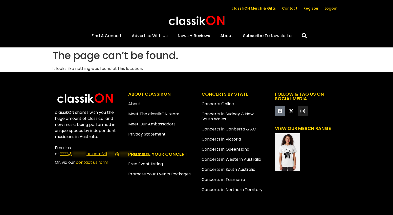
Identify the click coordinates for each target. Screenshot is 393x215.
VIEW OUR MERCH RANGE (303, 128)
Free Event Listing (145, 164)
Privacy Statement (147, 134)
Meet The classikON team (153, 114)
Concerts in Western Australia (231, 159)
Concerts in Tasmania (223, 179)
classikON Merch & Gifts (254, 8)
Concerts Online (218, 104)
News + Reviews (194, 36)
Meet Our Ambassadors (152, 124)
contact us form (92, 162)
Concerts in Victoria (221, 139)
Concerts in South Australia (228, 169)
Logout (331, 8)
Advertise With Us (150, 36)
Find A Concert (107, 36)
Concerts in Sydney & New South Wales (228, 116)
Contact (289, 8)
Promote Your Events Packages (159, 174)
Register (311, 8)
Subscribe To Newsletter (268, 36)
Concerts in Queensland (225, 149)
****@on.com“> (104, 154)
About (226, 36)
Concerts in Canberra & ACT (230, 129)
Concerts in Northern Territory (232, 190)
